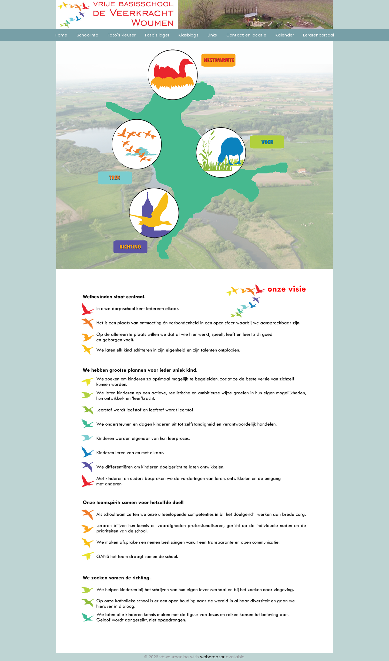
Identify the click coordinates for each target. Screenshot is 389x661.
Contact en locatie (246, 35)
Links (212, 35)
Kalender (285, 35)
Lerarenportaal (318, 35)
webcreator (212, 657)
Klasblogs (189, 35)
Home (61, 35)
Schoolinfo (88, 35)
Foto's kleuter (122, 35)
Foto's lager (157, 35)
